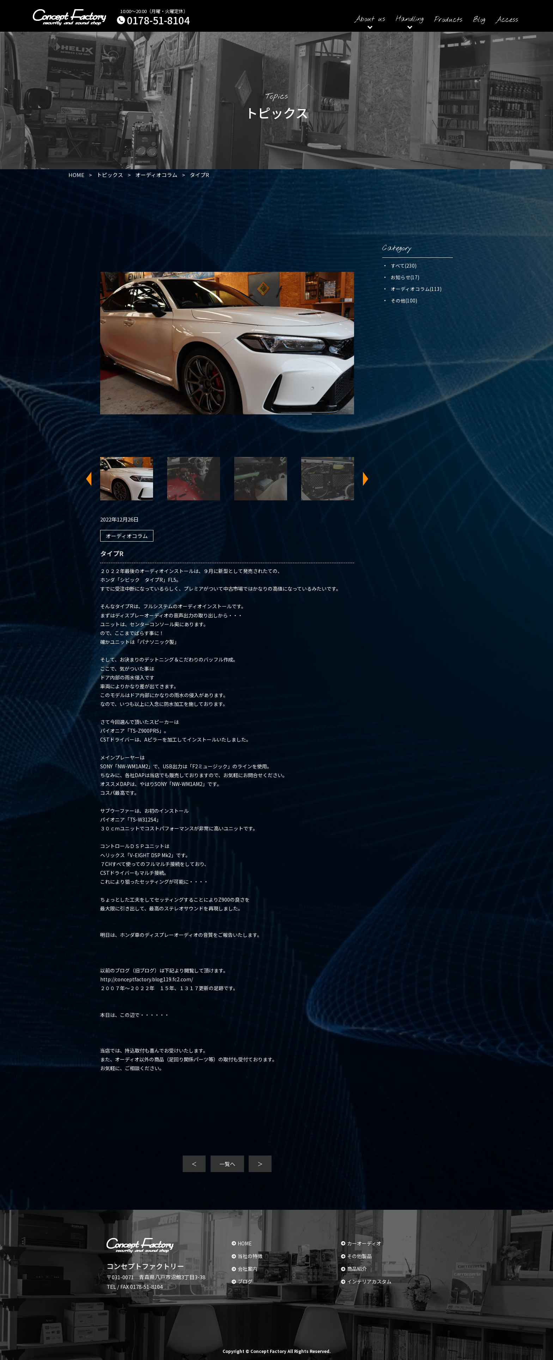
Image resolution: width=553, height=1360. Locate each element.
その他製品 (356, 1256)
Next (361, 479)
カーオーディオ (361, 1243)
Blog (479, 20)
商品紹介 (354, 1268)
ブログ (242, 1281)
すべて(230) (404, 265)
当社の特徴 (247, 1256)
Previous (93, 479)
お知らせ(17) (405, 277)
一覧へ (227, 1163)
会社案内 (244, 1268)
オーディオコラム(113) (416, 288)
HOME (242, 1243)
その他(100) (404, 300)
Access (507, 20)
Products (448, 20)
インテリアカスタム (366, 1281)
